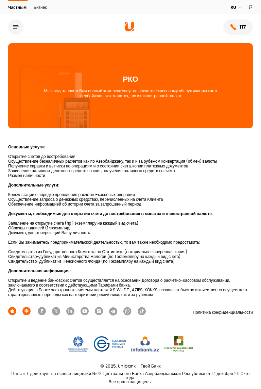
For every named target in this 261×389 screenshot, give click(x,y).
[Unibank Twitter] (57, 311)
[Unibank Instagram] (100, 311)
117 (238, 27)
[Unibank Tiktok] (142, 311)
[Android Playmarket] (27, 311)
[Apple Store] (13, 311)
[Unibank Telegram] (114, 311)
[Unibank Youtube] (86, 311)
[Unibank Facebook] (43, 311)
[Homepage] (129, 29)
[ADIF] (78, 344)
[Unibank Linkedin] (71, 311)
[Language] (236, 7)
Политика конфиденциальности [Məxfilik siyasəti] (223, 312)
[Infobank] (145, 344)
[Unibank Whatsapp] (128, 311)
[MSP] (178, 344)
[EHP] (110, 344)
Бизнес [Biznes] (40, 7)
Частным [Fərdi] (18, 7)
